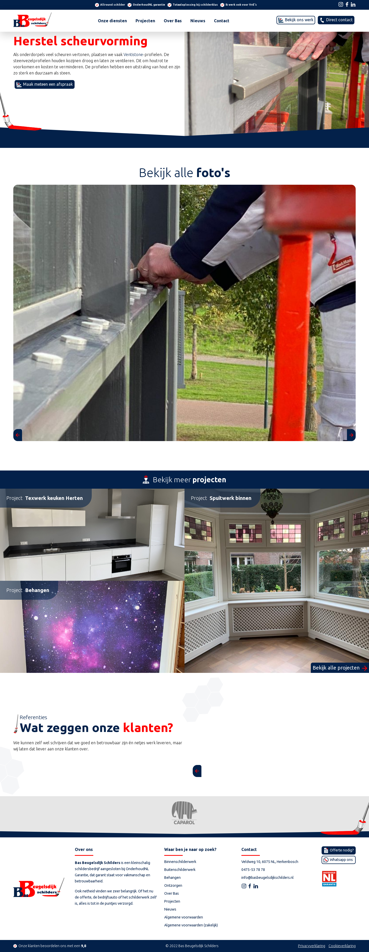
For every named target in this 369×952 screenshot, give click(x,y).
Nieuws (197, 20)
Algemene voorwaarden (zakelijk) (191, 925)
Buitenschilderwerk (180, 870)
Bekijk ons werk (298, 19)
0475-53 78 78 (253, 870)
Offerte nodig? (341, 850)
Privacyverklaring (311, 946)
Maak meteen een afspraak (47, 84)
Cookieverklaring (342, 946)
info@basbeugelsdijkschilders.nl (267, 878)
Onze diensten (112, 20)
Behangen (172, 878)
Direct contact (339, 19)
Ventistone (133, 54)
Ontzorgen (173, 885)
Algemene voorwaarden (183, 917)
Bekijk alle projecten (337, 668)
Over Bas (173, 20)
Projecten (145, 20)
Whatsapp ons (341, 860)
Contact (221, 20)
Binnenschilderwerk (180, 862)
